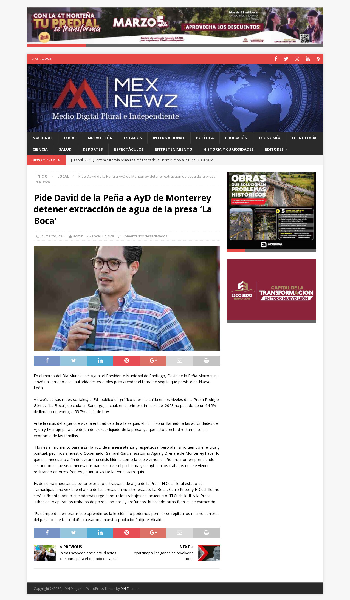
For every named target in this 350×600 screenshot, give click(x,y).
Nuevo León (100, 137)
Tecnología (304, 137)
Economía (269, 137)
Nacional (42, 137)
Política (205, 137)
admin (78, 235)
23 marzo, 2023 (53, 235)
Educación (236, 137)
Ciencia (40, 148)
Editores (274, 148)
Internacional (169, 137)
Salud (65, 148)
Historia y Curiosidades (229, 148)
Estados (133, 137)
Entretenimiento (173, 148)
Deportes (93, 148)
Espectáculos (129, 148)
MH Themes (130, 587)
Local (70, 137)
